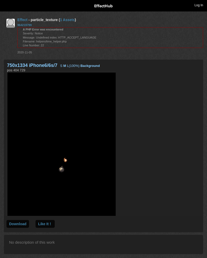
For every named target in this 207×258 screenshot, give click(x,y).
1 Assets (67, 20)
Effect (22, 20)
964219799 (24, 25)
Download (17, 224)
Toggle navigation (6, 5)
